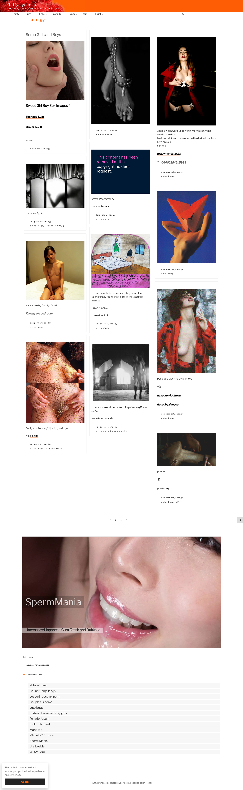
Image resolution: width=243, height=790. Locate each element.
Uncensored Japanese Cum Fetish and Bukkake (62, 630)
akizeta (34, 435)
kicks (43, 14)
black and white (104, 134)
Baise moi (101, 215)
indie (165, 488)
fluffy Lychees (21, 4)
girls (30, 14)
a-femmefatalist (105, 418)
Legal (99, 14)
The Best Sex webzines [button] (34, 764)
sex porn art (102, 130)
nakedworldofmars (169, 395)
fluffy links (36, 149)
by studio (58, 14)
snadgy (47, 149)
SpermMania (53, 602)
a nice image (168, 176)
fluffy (18, 14)
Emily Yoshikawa (53, 448)
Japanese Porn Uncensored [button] (35, 665)
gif (64, 226)
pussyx (161, 471)
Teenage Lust (35, 116)
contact (111, 782)
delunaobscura (100, 206)
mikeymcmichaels (168, 153)
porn (86, 14)
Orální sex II (34, 127)
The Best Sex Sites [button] (32, 674)
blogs (73, 14)
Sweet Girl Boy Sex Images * (48, 106)
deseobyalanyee (167, 404)
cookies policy (138, 782)
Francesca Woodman (103, 407)
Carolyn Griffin (50, 305)
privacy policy (123, 782)
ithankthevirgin (100, 315)
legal (149, 782)
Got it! (25, 781)
